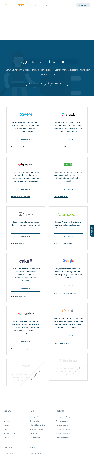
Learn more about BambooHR (63, 203)
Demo (62, 5)
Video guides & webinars (37, 385)
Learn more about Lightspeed (20, 157)
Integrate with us (59, 43)
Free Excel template (10, 434)
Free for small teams (62, 397)
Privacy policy (34, 417)
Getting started (34, 377)
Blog (5, 421)
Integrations (7, 417)
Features (30, 5)
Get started (25, 100)
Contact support (35, 397)
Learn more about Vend (61, 157)
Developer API (8, 413)
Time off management (63, 393)
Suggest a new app (35, 43)
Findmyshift (15, 446)
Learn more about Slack (61, 107)
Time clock (7, 425)
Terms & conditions (36, 413)
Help (52, 5)
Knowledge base (35, 381)
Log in (71, 5)
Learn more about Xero (18, 107)
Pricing (42, 5)
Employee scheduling (63, 377)
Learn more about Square (19, 203)
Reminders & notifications (64, 389)
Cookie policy (34, 421)
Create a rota (83, 5)
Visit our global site (36, 434)
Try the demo (8, 381)
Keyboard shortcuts (36, 389)
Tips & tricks (33, 393)
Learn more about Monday (19, 309)
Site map (32, 429)
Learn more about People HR (63, 303)
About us (6, 397)
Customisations (9, 429)
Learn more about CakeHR (19, 256)
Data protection (35, 425)
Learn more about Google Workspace (65, 253)
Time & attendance (62, 381)
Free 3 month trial (9, 393)
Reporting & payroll (62, 385)
